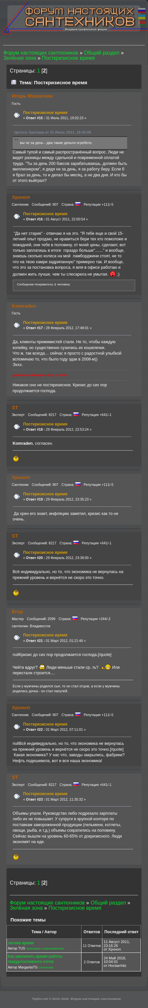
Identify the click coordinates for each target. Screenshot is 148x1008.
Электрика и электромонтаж (45, 948)
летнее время (21, 943)
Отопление (45, 967)
